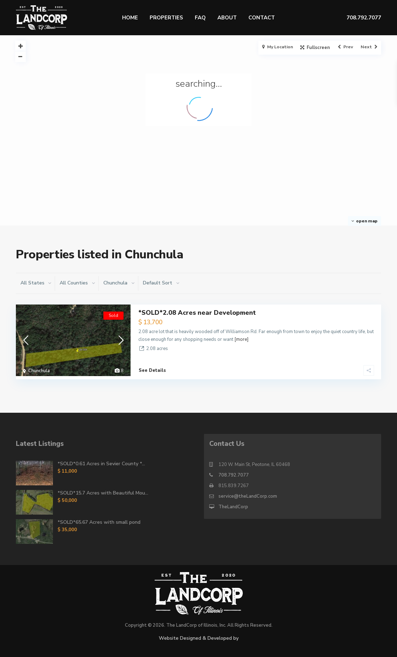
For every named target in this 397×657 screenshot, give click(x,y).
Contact (261, 17)
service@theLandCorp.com (247, 493)
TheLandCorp (233, 504)
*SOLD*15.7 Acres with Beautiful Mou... (103, 489)
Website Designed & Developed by (199, 635)
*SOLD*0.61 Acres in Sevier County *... (101, 460)
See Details (152, 367)
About (227, 17)
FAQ (200, 17)
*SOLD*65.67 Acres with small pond (99, 519)
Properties (166, 17)
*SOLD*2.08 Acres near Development (197, 312)
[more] (241, 339)
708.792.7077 (233, 472)
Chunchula (39, 371)
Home (130, 17)
